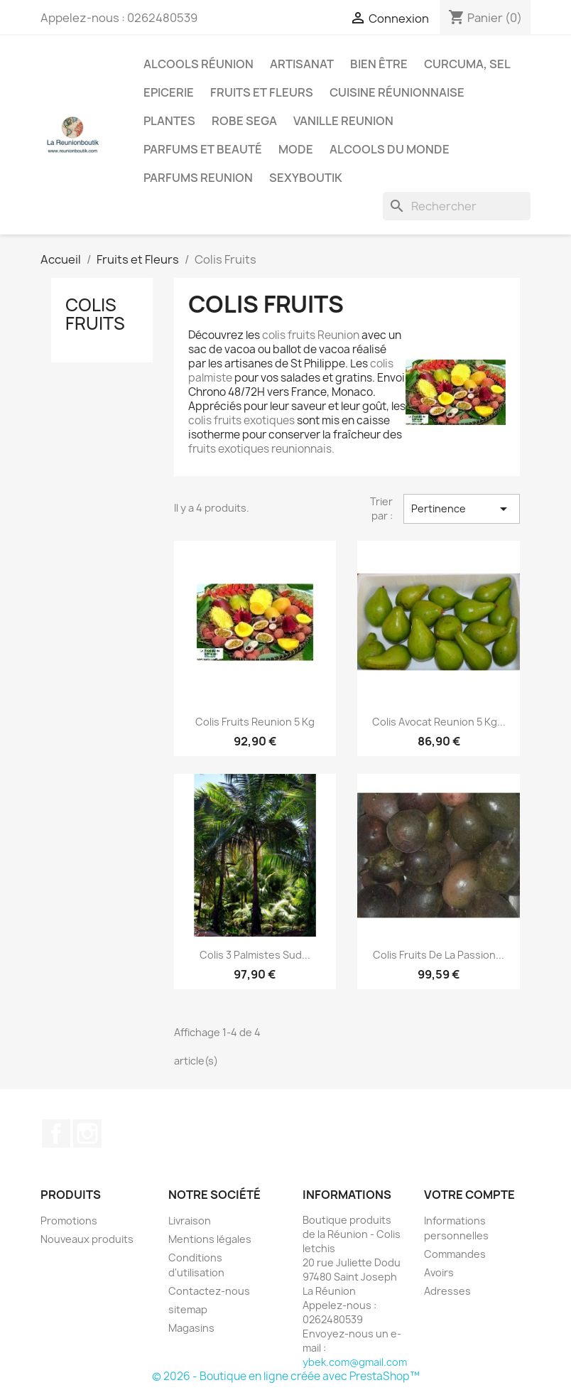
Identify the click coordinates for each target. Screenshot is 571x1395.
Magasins (191, 1328)
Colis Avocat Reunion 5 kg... (439, 721)
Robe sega (244, 121)
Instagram (87, 1133)
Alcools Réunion (198, 64)
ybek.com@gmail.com (355, 1362)
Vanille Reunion (343, 121)
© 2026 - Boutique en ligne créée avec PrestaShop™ (286, 1376)
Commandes (455, 1254)
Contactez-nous (209, 1291)
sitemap (187, 1309)
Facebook (56, 1133)
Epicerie (168, 92)
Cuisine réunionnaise (397, 92)
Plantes (169, 121)
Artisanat (302, 64)
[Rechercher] (457, 206)
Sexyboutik (305, 177)
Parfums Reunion (198, 177)
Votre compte (469, 1194)
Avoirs (439, 1272)
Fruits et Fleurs (261, 92)
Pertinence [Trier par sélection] (461, 508)
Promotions (68, 1220)
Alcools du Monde (390, 149)
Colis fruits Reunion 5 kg (255, 721)
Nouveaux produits (87, 1239)
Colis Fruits (95, 314)
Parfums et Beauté (202, 149)
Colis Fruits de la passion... (438, 955)
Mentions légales (209, 1239)
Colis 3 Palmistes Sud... (255, 955)
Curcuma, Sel (467, 64)
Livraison (189, 1220)
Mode (295, 149)
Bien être (379, 64)
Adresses (447, 1291)
